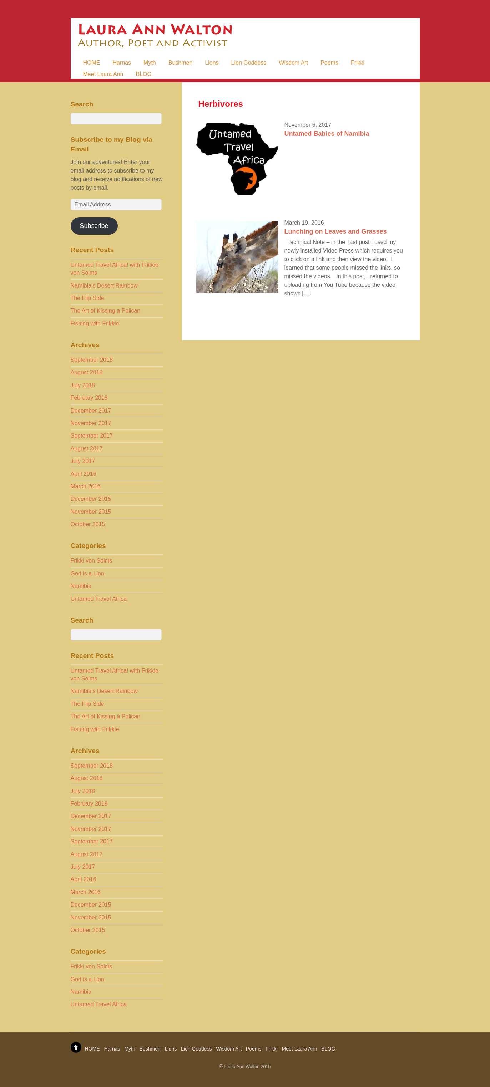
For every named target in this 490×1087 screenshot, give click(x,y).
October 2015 (88, 524)
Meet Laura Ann (103, 74)
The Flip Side (87, 298)
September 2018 (92, 360)
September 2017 (92, 436)
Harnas (122, 63)
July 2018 (83, 385)
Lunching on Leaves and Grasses (335, 231)
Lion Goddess (249, 63)
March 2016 (86, 486)
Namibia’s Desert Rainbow (104, 286)
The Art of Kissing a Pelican (106, 311)
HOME (91, 63)
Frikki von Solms (91, 561)
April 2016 (83, 474)
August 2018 (87, 372)
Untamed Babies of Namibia (326, 133)
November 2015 (91, 512)
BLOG (143, 74)
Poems (329, 63)
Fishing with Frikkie (95, 323)
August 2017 (87, 448)
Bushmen (180, 63)
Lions (211, 63)
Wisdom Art (293, 63)
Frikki (357, 63)
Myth (149, 63)
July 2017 (83, 461)
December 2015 (91, 499)
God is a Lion (87, 573)
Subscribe (94, 225)
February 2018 (89, 398)
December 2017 (91, 411)
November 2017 (91, 423)
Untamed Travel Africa (99, 599)
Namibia (81, 586)
